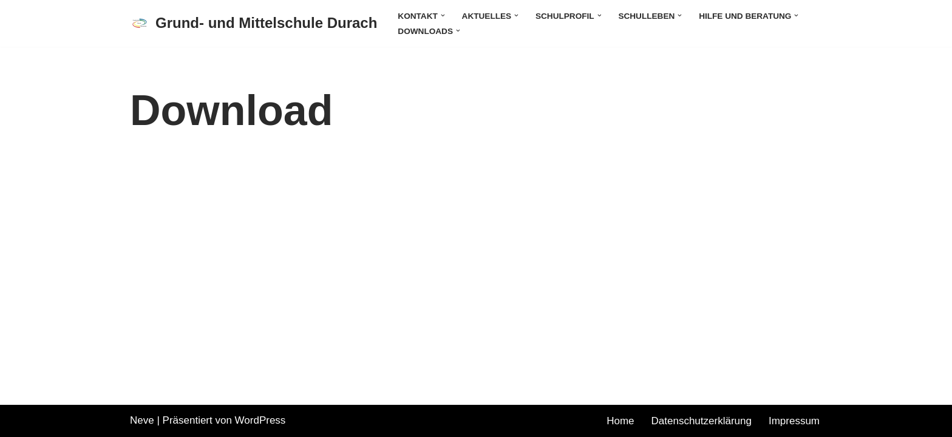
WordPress (260, 420)
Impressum (794, 421)
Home (620, 421)
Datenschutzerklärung (701, 421)
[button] (443, 15)
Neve (142, 420)
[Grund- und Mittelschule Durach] (253, 23)
